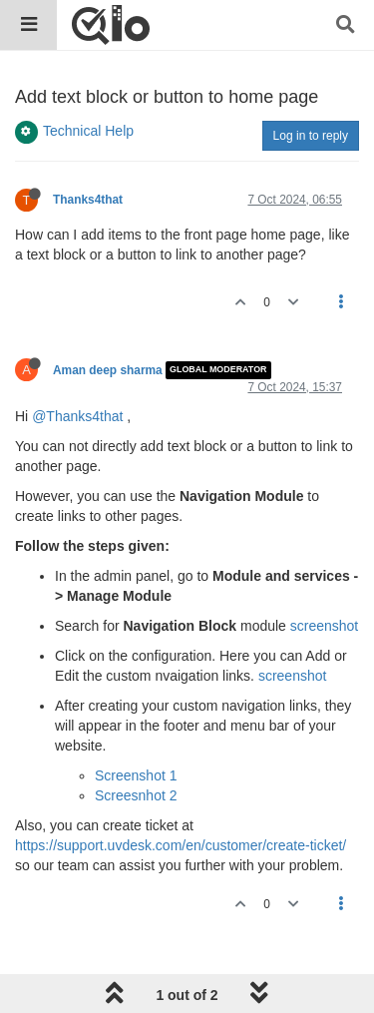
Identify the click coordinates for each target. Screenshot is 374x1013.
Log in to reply (310, 136)
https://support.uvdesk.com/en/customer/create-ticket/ (180, 845)
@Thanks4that (77, 416)
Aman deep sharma (108, 370)
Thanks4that (88, 200)
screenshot (324, 626)
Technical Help (88, 131)
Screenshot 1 (136, 775)
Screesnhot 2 (136, 795)
